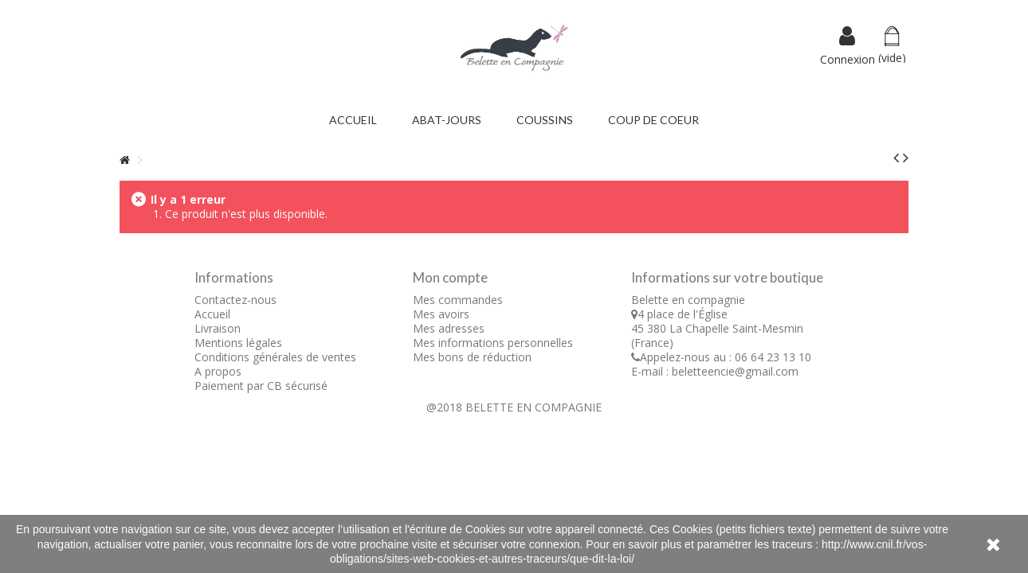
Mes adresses (449, 328)
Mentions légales (238, 342)
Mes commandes (458, 299)
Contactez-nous (235, 299)
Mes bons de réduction (472, 356)
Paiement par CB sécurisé (261, 385)
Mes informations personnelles (493, 342)
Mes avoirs (441, 314)
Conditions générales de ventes (275, 356)
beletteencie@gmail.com (735, 371)
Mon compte (450, 277)
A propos (217, 371)
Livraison (217, 328)
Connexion (847, 58)
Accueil (212, 314)
